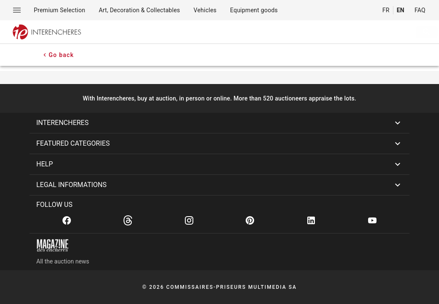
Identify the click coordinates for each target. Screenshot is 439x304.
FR (386, 10)
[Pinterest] (249, 220)
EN (400, 10)
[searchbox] (248, 32)
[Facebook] (66, 220)
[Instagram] (189, 220)
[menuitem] (59, 10)
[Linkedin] (311, 220)
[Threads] (127, 220)
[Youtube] (372, 220)
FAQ (420, 10)
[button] (219, 123)
